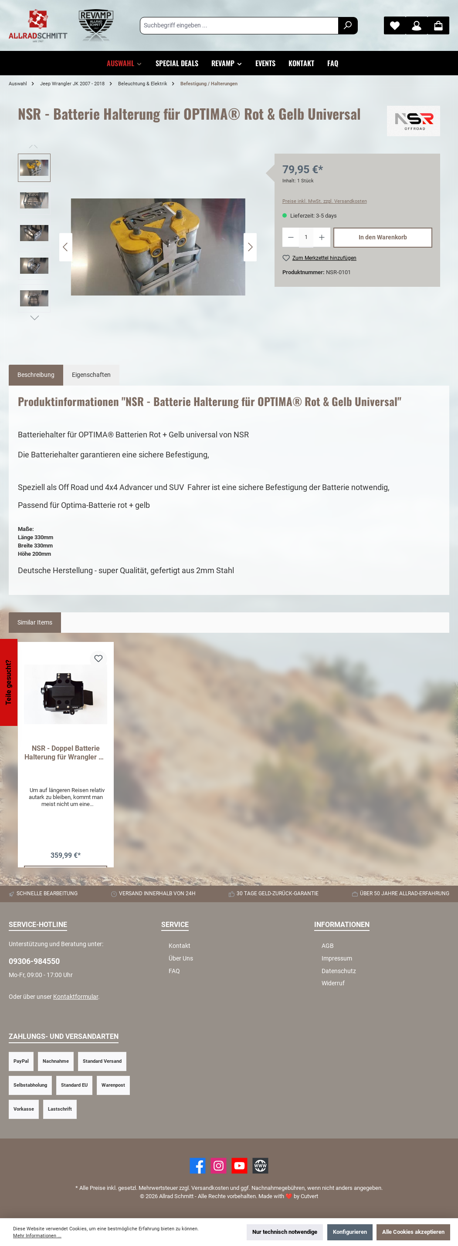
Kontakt (179, 946)
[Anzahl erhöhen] (321, 238)
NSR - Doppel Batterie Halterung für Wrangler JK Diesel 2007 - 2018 (65, 753)
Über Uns (181, 958)
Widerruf (333, 983)
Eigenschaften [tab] (91, 375)
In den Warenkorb (383, 237)
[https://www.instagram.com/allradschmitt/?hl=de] (218, 1165)
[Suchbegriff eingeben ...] (239, 25)
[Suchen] (348, 25)
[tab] (36, 375)
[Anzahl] (306, 238)
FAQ (174, 971)
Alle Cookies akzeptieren (413, 1232)
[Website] (260, 1165)
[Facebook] (197, 1165)
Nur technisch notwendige (284, 1232)
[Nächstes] (250, 247)
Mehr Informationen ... (37, 1236)
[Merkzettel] (395, 25)
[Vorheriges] (65, 247)
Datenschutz (339, 971)
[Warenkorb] (438, 25)
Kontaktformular (75, 997)
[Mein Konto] (416, 25)
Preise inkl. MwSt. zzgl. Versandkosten (324, 201)
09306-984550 (34, 961)
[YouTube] (239, 1165)
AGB (328, 946)
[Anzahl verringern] (290, 238)
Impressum (337, 958)
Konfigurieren (350, 1232)
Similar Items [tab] (34, 622)
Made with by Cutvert (288, 1196)
